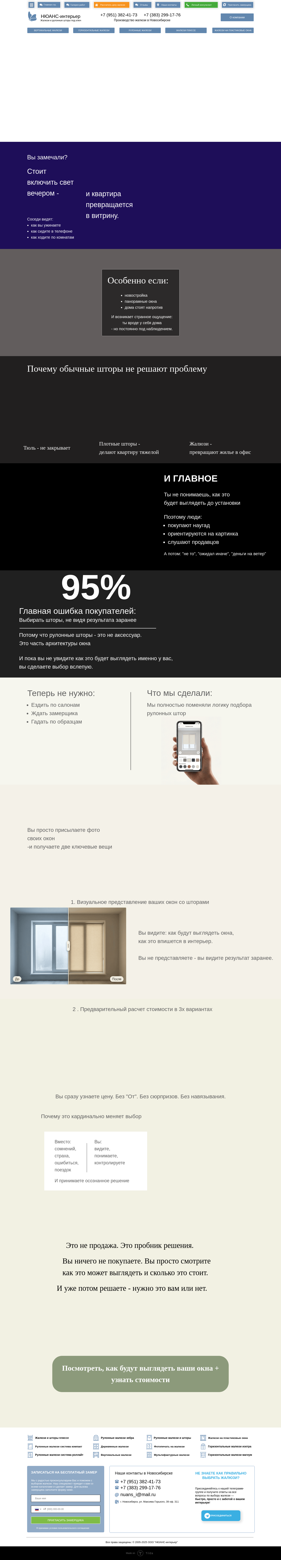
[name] (65, 1498)
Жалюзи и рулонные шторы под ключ (60, 20)
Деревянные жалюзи (115, 1446)
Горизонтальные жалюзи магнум (230, 1454)
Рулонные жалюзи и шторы (172, 1437)
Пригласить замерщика (239, 5)
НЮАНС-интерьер (60, 16)
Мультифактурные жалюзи (171, 1454)
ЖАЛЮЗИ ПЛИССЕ (186, 30)
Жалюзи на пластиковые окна (228, 1437)
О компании (237, 17)
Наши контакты (169, 5)
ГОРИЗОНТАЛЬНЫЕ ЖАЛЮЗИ (93, 30)
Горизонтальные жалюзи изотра (229, 1446)
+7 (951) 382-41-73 (118, 14)
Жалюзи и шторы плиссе (52, 1437)
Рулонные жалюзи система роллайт (59, 1454)
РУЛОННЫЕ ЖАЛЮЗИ (140, 30)
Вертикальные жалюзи (116, 1454)
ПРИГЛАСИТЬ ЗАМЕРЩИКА (66, 1520)
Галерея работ (77, 5)
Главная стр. (50, 5)
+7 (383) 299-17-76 (162, 14)
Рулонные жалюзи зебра (117, 1437)
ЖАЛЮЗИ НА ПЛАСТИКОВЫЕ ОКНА (233, 30)
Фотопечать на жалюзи (169, 1446)
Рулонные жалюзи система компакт (58, 1446)
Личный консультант (201, 5)
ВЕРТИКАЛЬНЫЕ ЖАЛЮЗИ (48, 30)
